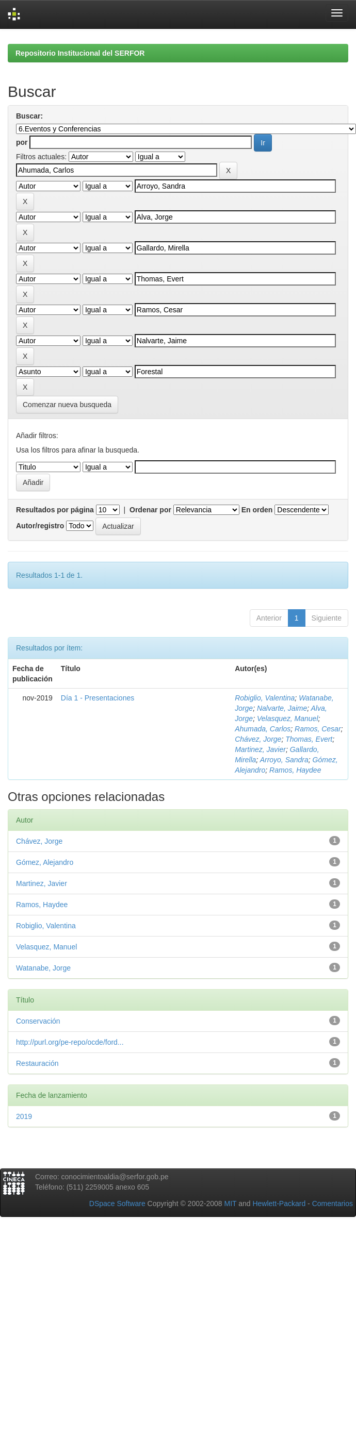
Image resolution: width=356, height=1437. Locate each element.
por (22, 142)
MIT (230, 1203)
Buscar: (29, 116)
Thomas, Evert (308, 739)
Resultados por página (55, 510)
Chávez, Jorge (258, 739)
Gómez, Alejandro (44, 862)
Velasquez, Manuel (287, 718)
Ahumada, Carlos (262, 729)
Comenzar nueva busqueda (67, 404)
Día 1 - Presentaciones (97, 698)
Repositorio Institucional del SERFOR (79, 53)
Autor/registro (40, 526)
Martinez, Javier (260, 749)
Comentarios (332, 1203)
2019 (24, 1116)
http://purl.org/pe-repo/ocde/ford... (70, 1042)
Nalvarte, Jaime (282, 708)
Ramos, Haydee (295, 770)
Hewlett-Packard (278, 1203)
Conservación (38, 1021)
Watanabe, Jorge (43, 968)
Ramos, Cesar (318, 729)
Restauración (37, 1063)
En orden (257, 510)
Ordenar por (150, 510)
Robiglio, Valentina (265, 698)
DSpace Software (117, 1203)
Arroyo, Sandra (284, 760)
